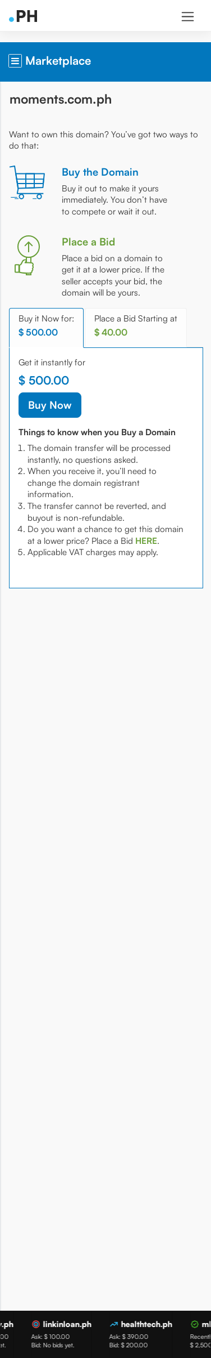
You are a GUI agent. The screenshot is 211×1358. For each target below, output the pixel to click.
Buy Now (50, 405)
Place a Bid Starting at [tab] (135, 325)
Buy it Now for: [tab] (46, 325)
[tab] (146, 540)
